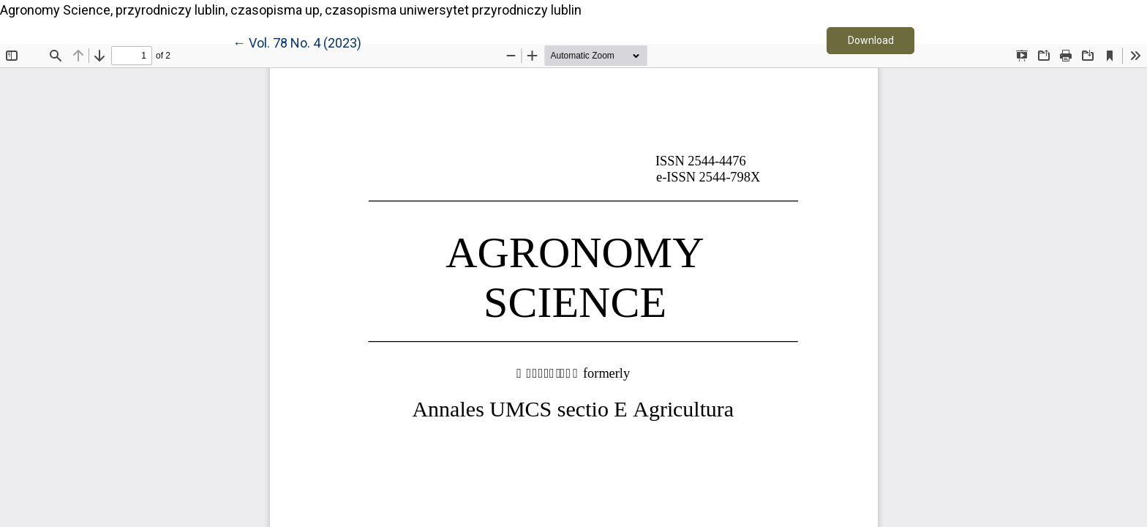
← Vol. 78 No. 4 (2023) (297, 42)
